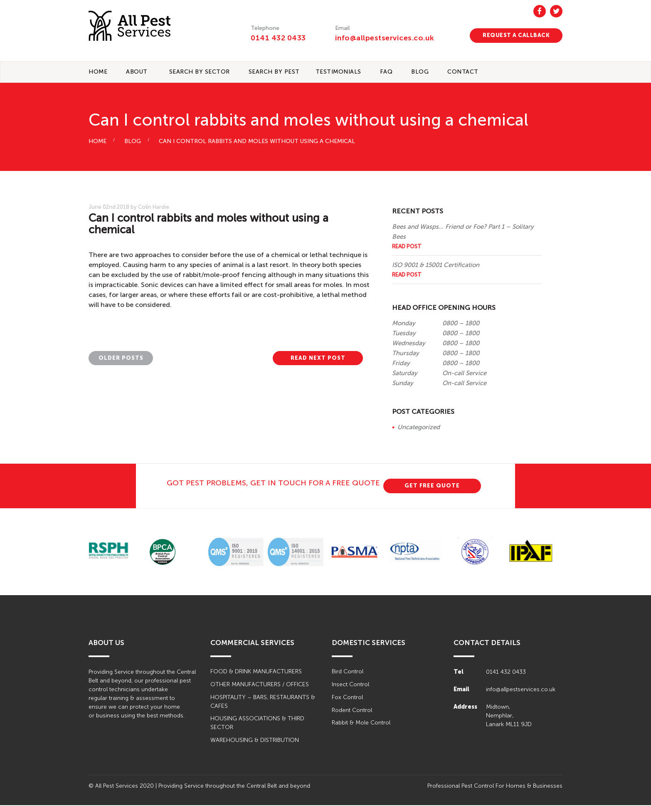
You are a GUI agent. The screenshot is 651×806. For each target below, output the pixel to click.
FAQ (386, 72)
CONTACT (462, 72)
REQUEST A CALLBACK (516, 35)
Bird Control (347, 672)
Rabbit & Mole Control (361, 723)
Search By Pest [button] (274, 72)
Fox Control (347, 698)
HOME (97, 142)
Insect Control (350, 685)
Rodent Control (352, 711)
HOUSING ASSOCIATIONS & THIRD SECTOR (257, 724)
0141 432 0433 (278, 37)
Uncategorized (418, 427)
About (137, 72)
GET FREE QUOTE (432, 486)
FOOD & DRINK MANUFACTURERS (256, 672)
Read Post (407, 247)
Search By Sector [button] (199, 72)
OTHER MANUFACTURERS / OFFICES (259, 685)
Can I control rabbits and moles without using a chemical (257, 142)
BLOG (420, 72)
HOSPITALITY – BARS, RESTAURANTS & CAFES (262, 702)
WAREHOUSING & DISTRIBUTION (254, 741)
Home (98, 72)
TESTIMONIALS (338, 72)
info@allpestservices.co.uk (385, 37)
